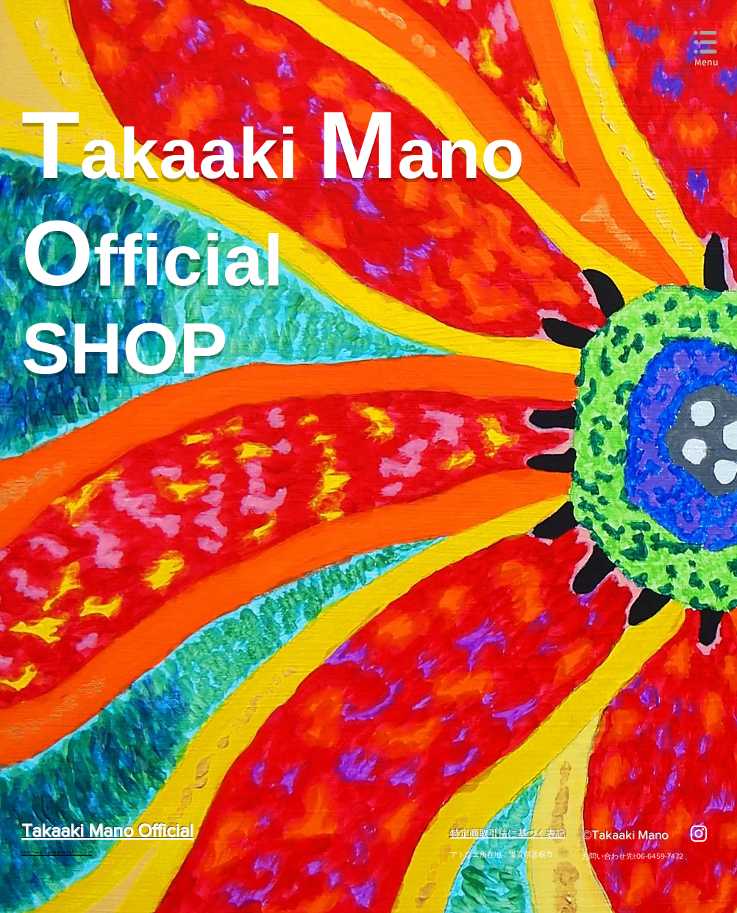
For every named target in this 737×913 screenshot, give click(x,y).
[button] (706, 42)
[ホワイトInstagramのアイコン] (699, 834)
